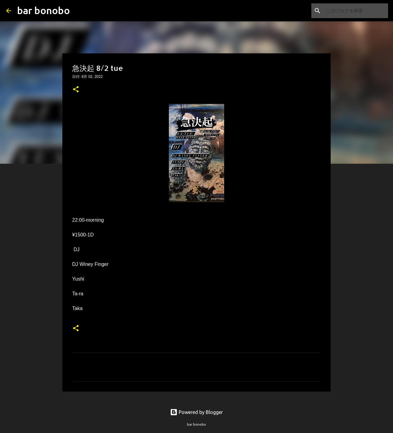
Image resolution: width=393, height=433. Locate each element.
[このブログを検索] (356, 10)
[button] (76, 90)
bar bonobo (43, 10)
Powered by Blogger (196, 412)
